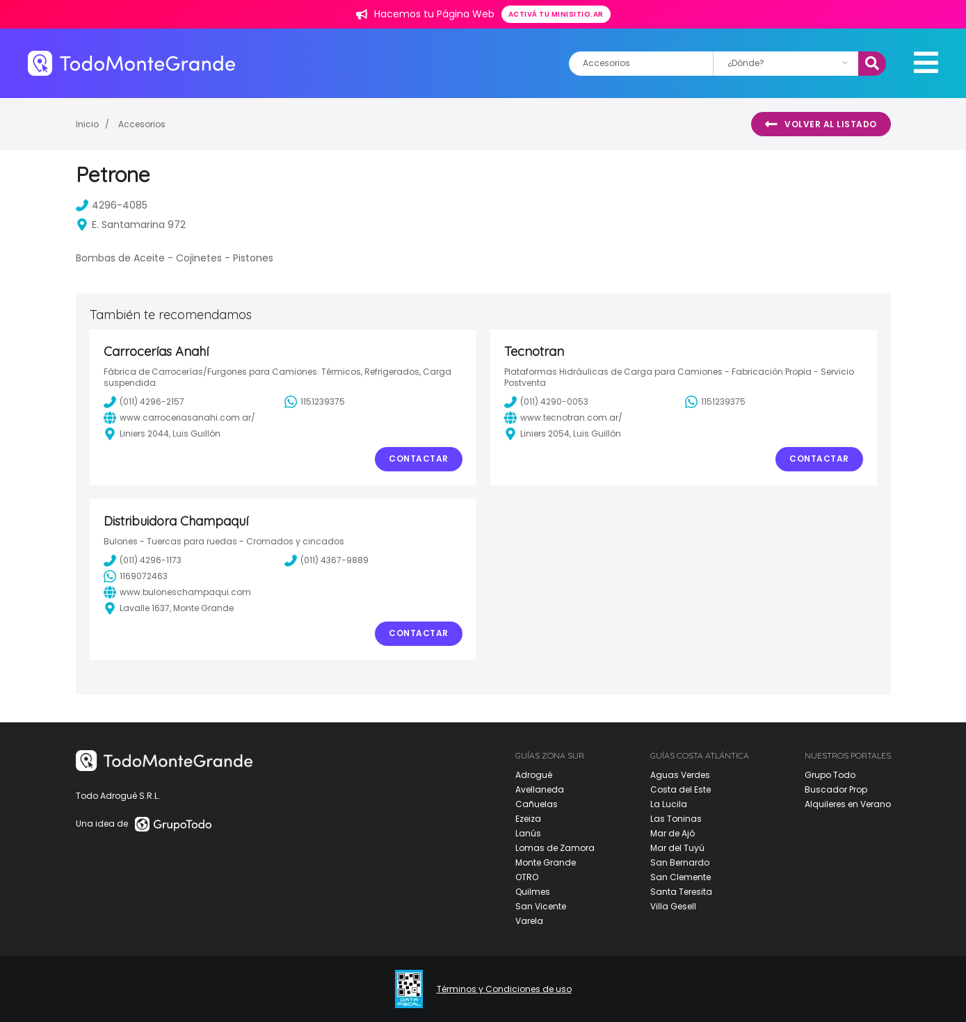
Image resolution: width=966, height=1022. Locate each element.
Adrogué (533, 775)
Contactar (419, 458)
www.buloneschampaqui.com (177, 592)
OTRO (526, 877)
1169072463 (136, 576)
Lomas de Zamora (555, 848)
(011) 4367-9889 (326, 560)
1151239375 (314, 402)
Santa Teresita (681, 892)
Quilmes (532, 892)
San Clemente (680, 877)
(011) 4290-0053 (546, 402)
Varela (529, 921)
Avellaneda (539, 789)
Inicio (87, 124)
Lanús (528, 833)
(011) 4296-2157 (144, 402)
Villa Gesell (673, 906)
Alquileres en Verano (848, 804)
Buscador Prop (836, 789)
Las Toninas (676, 819)
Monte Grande (545, 862)
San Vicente (540, 906)
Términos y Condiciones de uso (504, 989)
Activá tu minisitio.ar (556, 14)
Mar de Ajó (672, 833)
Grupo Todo (830, 775)
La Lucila (668, 804)
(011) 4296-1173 (143, 560)
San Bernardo (679, 862)
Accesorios (142, 124)
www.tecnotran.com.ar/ (563, 418)
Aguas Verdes (680, 775)
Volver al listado (821, 124)
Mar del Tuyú (677, 848)
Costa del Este (680, 789)
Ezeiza (528, 819)
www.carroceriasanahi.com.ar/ (179, 418)
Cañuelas (536, 804)
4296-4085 (111, 205)
